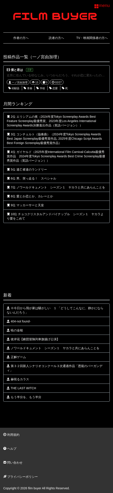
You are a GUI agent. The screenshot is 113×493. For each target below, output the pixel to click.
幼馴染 (13, 88)
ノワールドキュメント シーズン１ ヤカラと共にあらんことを (53, 348)
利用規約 (11, 434)
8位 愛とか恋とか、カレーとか (30, 196)
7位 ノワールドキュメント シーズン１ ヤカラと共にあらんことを (56, 187)
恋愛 (53, 88)
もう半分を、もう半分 (24, 397)
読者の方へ (56, 38)
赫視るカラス (18, 379)
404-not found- (19, 321)
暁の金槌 (15, 330)
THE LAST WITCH (21, 388)
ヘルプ (9, 448)
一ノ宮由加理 (18, 82)
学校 (40, 88)
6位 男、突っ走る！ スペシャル (31, 178)
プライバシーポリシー (20, 476)
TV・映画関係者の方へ (92, 38)
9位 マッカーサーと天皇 (25, 205)
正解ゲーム (16, 357)
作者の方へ (21, 38)
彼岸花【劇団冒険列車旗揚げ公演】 (33, 339)
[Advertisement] (56, 257)
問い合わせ (13, 462)
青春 (28, 88)
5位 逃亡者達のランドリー (27, 169)
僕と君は (17, 70)
